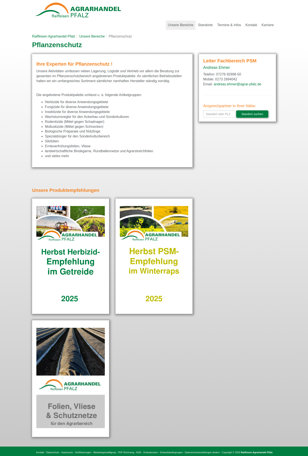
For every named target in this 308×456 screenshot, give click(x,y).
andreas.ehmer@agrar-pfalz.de (237, 84)
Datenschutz (52, 452)
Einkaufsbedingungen (171, 452)
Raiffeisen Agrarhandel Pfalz (53, 36)
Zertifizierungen (83, 452)
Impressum (67, 452)
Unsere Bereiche (92, 36)
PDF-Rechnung (126, 452)
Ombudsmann (150, 452)
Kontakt (40, 452)
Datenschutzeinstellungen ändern (202, 452)
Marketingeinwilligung (104, 452)
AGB (138, 452)
